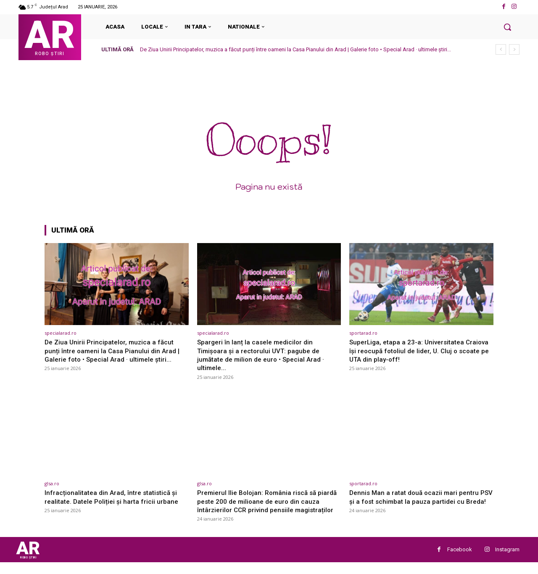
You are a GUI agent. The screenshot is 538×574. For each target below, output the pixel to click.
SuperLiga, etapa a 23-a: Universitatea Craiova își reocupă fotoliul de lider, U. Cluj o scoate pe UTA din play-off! (419, 350)
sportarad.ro (363, 333)
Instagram (507, 559)
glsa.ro (52, 483)
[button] (507, 27)
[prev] (501, 49)
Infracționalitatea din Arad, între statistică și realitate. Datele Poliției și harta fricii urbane (115, 496)
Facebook (459, 559)
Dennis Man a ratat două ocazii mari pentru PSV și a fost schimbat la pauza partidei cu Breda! (417, 501)
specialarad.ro (60, 333)
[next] (514, 49)
